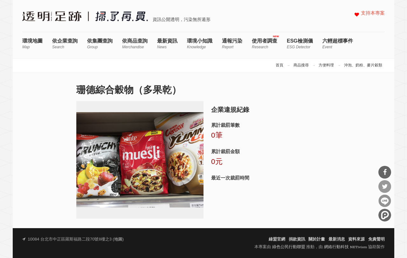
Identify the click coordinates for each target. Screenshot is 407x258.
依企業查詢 (65, 43)
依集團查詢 (100, 43)
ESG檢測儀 (300, 43)
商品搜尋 (301, 65)
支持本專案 (373, 13)
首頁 (279, 65)
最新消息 (336, 239)
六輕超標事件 (337, 43)
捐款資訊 (297, 239)
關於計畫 (316, 239)
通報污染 (232, 43)
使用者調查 (264, 43)
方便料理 (326, 65)
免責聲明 (376, 239)
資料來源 (356, 239)
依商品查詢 (135, 43)
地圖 (118, 239)
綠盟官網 (277, 239)
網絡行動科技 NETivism (345, 247)
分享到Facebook (384, 172)
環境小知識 (199, 43)
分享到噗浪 (384, 215)
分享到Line (384, 200)
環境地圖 (32, 43)
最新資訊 (167, 43)
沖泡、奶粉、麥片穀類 (363, 65)
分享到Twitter (384, 186)
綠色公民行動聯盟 (288, 247)
